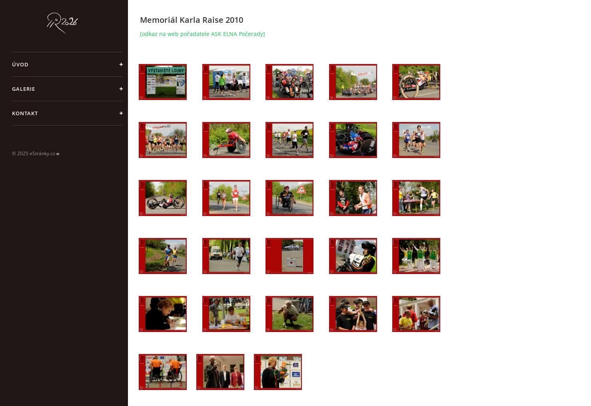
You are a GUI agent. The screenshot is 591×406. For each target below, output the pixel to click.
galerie (23, 88)
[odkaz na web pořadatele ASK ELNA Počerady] (202, 34)
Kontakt (25, 113)
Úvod (20, 64)
